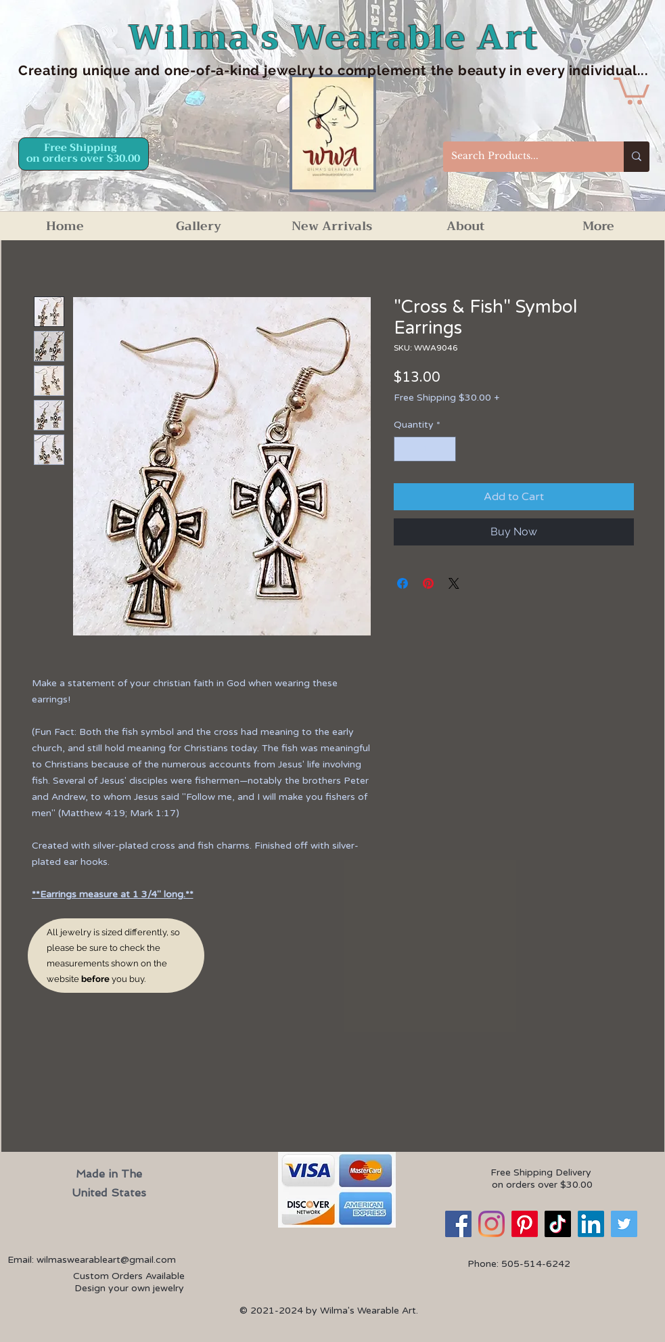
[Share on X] (454, 583)
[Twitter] (624, 1224)
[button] (631, 89)
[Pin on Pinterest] (428, 583)
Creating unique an (84, 70)
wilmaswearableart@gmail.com (106, 1260)
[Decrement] (404, 449)
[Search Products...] (523, 156)
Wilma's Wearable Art (334, 37)
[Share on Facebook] (402, 583)
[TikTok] (558, 1224)
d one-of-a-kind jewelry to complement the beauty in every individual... (400, 70)
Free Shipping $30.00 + (446, 397)
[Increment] (445, 449)
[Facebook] (458, 1224)
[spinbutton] (425, 449)
